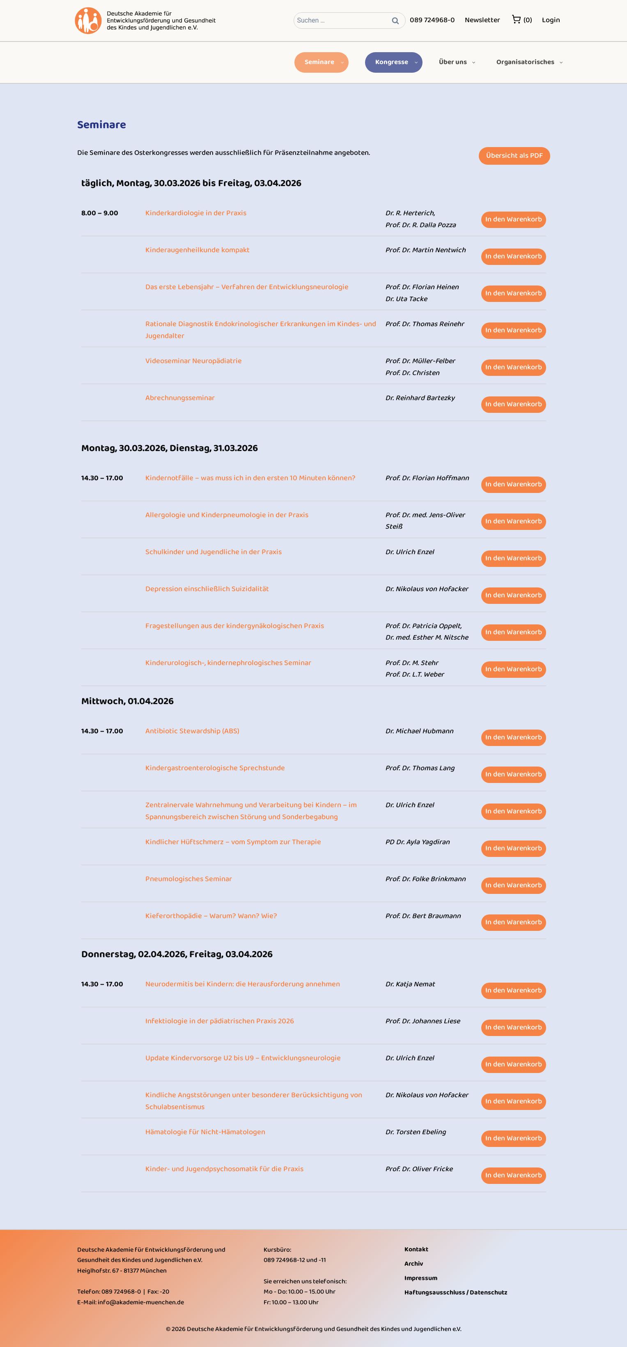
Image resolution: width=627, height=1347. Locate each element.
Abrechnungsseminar (179, 398)
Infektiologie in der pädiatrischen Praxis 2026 (218, 1021)
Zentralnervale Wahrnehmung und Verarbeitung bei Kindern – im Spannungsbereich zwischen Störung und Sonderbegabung (249, 811)
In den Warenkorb (513, 219)
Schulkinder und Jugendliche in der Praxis (212, 552)
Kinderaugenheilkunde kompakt (196, 250)
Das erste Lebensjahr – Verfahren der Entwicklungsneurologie (244, 287)
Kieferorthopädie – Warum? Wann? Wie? (209, 916)
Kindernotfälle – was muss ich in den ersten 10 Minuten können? (248, 478)
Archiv (413, 1264)
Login (551, 20)
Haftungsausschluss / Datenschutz (456, 1292)
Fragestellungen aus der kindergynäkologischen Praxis (233, 626)
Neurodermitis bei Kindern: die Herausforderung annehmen (240, 984)
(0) (522, 20)
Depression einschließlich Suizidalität (206, 589)
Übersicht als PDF (514, 155)
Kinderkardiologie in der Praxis (194, 213)
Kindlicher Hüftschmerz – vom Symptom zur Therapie (232, 842)
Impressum (420, 1278)
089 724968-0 (432, 20)
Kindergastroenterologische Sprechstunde (213, 768)
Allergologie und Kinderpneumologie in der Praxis (225, 515)
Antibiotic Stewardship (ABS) (192, 731)
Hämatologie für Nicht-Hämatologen (204, 1132)
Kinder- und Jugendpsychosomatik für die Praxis (223, 1169)
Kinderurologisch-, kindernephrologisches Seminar (227, 663)
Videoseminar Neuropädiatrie (192, 361)
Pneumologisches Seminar (187, 879)
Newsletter (482, 20)
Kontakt (416, 1249)
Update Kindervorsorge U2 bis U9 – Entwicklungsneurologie (241, 1058)
